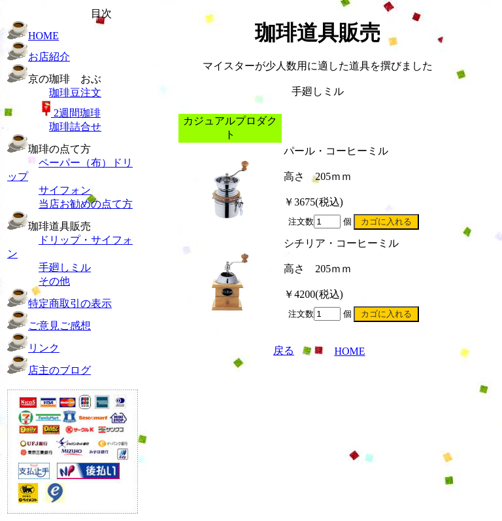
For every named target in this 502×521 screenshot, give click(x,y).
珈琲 (71, 112)
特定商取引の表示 (70, 303)
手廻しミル (65, 267)
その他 (54, 281)
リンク (43, 347)
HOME (43, 35)
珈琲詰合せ (75, 126)
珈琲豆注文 (75, 92)
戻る (283, 350)
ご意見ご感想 (59, 325)
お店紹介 (49, 56)
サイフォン (65, 190)
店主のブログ (59, 370)
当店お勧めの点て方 (86, 203)
